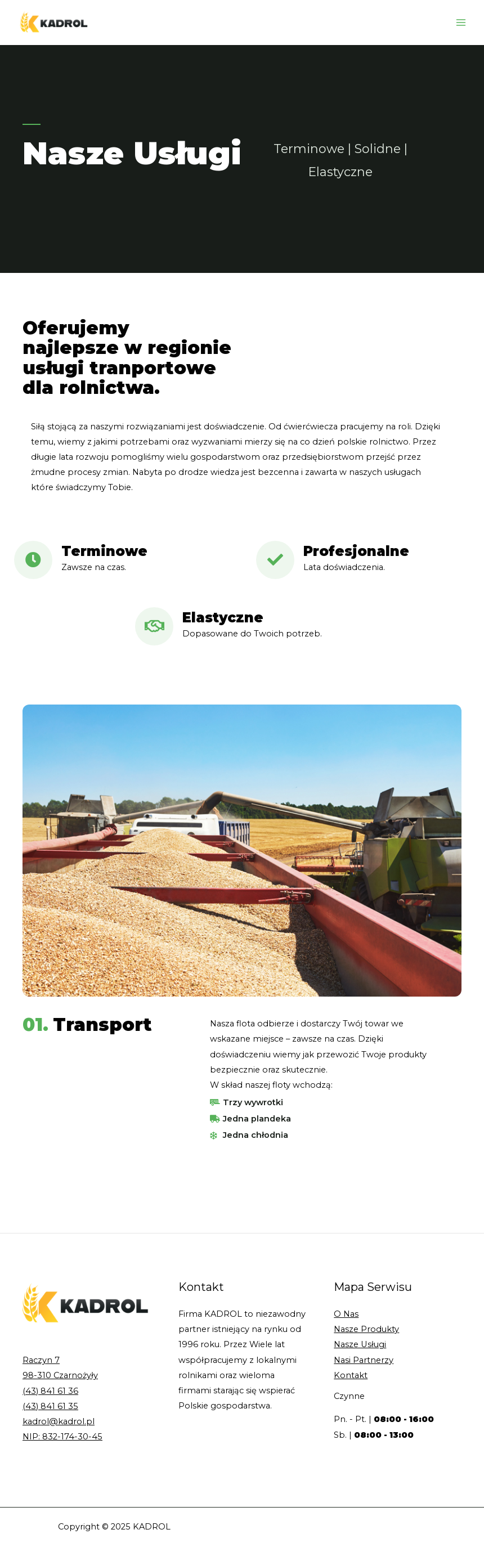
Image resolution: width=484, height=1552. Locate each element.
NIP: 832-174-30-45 (62, 1437)
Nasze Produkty (366, 1329)
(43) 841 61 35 (50, 1406)
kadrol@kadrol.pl (59, 1421)
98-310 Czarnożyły (60, 1375)
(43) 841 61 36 (50, 1391)
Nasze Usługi (360, 1344)
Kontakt (351, 1375)
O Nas (346, 1314)
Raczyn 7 (41, 1360)
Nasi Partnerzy (363, 1360)
